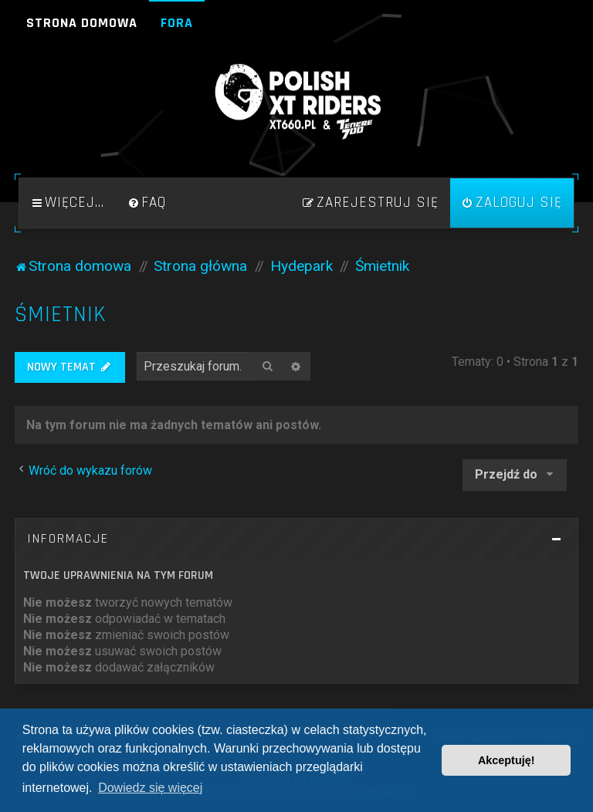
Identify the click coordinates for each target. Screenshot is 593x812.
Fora (177, 23)
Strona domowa (81, 23)
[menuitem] (147, 203)
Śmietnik (61, 314)
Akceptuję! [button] (506, 760)
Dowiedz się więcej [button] (150, 787)
